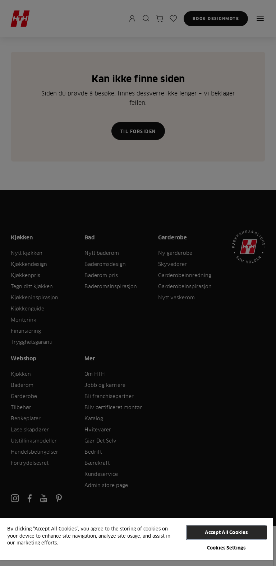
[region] (136, 542)
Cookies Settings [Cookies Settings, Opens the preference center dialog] (226, 548)
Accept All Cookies (226, 532)
